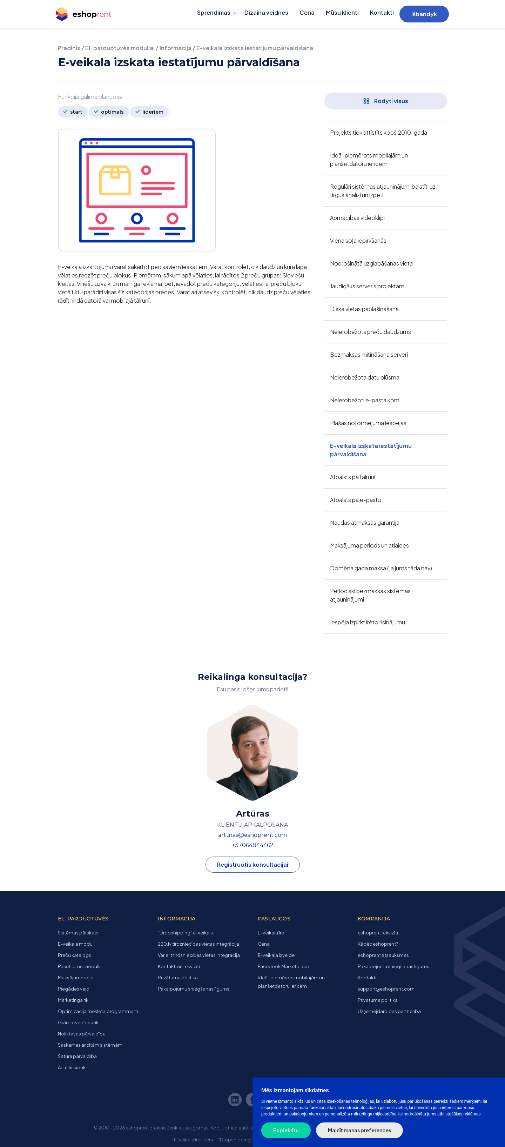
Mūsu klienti (342, 12)
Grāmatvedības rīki (79, 1022)
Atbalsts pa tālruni (352, 477)
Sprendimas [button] (213, 12)
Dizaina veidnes (266, 12)
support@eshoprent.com (386, 989)
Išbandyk (424, 14)
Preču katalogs (74, 955)
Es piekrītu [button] (286, 1130)
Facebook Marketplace (283, 966)
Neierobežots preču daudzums (370, 331)
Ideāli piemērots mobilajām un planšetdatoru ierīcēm (369, 159)
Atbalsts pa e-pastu (355, 499)
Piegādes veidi (74, 989)
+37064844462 (253, 845)
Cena (307, 12)
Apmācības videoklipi (357, 217)
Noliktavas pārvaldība (82, 1034)
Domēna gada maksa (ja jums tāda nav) (381, 568)
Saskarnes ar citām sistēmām (90, 1045)
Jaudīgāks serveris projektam (367, 286)
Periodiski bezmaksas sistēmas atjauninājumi (370, 595)
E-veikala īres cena (194, 1139)
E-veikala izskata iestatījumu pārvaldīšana (371, 450)
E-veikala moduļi (76, 944)
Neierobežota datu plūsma (364, 377)
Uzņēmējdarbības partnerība (389, 1011)
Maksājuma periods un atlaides (369, 545)
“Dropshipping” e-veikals (185, 932)
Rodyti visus (385, 101)
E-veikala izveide (276, 955)
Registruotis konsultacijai (252, 864)
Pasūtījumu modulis (80, 966)
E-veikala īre (271, 932)
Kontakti (382, 12)
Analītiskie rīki (72, 1067)
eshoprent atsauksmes (383, 955)
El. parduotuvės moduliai (120, 48)
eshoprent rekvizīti (378, 932)
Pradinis (69, 48)
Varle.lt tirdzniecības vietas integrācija (199, 955)
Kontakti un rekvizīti (179, 966)
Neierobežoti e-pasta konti (365, 400)
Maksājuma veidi (76, 977)
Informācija (175, 48)
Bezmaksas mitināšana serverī (369, 354)
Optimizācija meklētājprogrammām (98, 1011)
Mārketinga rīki (73, 1000)
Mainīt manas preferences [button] (359, 1130)
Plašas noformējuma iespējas (368, 423)
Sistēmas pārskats (78, 932)
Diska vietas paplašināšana (364, 309)
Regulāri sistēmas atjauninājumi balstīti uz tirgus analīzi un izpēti (383, 191)
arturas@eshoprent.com (252, 835)
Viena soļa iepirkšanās (358, 240)
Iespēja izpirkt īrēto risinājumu (367, 622)
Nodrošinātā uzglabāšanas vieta (371, 263)
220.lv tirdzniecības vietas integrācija (198, 944)
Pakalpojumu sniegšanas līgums (193, 989)
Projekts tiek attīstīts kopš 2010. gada (378, 132)
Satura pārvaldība (77, 1056)
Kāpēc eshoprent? (378, 944)
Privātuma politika (178, 977)
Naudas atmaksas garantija (364, 522)
